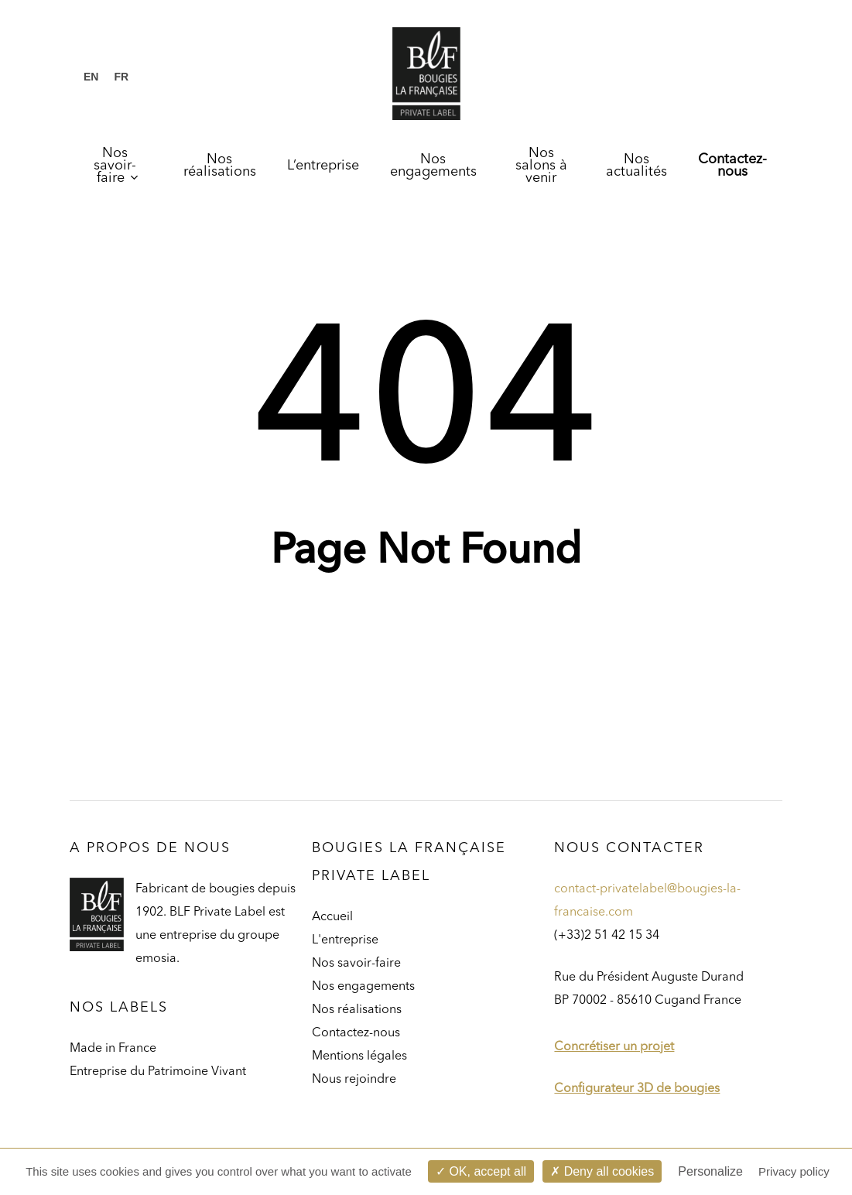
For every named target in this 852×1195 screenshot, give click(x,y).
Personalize (710, 1171)
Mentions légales (359, 1056)
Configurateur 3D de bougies (637, 1089)
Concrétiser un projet (614, 1047)
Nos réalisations (357, 1010)
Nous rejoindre (354, 1079)
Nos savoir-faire (356, 963)
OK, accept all (481, 1171)
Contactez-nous (356, 1033)
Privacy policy (794, 1171)
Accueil (332, 917)
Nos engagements (363, 987)
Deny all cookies (602, 1171)
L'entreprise (345, 940)
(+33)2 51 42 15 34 (606, 936)
